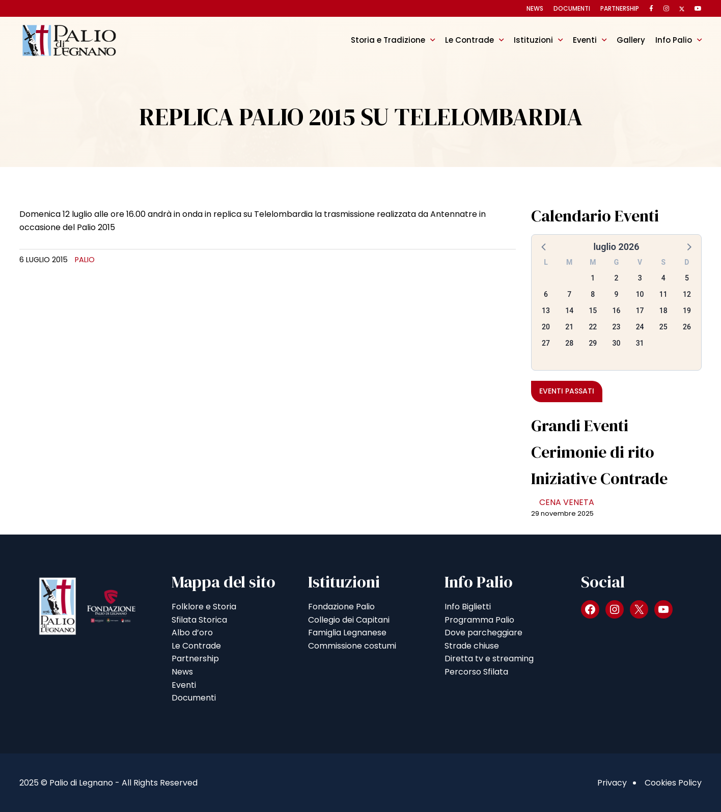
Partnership (619, 8)
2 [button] (617, 278)
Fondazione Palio (341, 606)
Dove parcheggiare (483, 632)
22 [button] (593, 327)
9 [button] (617, 294)
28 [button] (569, 343)
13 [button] (546, 310)
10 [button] (640, 294)
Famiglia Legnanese (347, 632)
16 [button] (617, 310)
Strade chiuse (472, 646)
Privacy (612, 783)
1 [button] (593, 278)
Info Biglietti (468, 606)
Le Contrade (469, 40)
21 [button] (569, 327)
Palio (85, 260)
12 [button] (687, 294)
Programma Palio (479, 620)
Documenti (571, 8)
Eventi (585, 40)
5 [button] (687, 278)
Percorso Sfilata (476, 672)
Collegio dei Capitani (349, 620)
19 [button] (687, 310)
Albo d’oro (192, 632)
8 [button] (593, 294)
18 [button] (663, 310)
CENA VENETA (566, 502)
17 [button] (640, 310)
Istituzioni (533, 40)
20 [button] (546, 327)
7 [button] (569, 294)
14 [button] (569, 310)
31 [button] (640, 343)
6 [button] (546, 294)
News (534, 8)
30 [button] (617, 343)
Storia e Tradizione (388, 40)
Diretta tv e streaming (489, 658)
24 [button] (640, 327)
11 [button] (663, 294)
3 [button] (640, 278)
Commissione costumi (352, 646)
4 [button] (663, 278)
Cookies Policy (673, 783)
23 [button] (617, 327)
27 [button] (546, 343)
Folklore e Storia (204, 606)
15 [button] (593, 310)
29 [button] (593, 343)
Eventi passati (566, 391)
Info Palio (673, 40)
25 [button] (663, 327)
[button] (544, 246)
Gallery (631, 40)
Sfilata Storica (199, 620)
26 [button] (687, 327)
